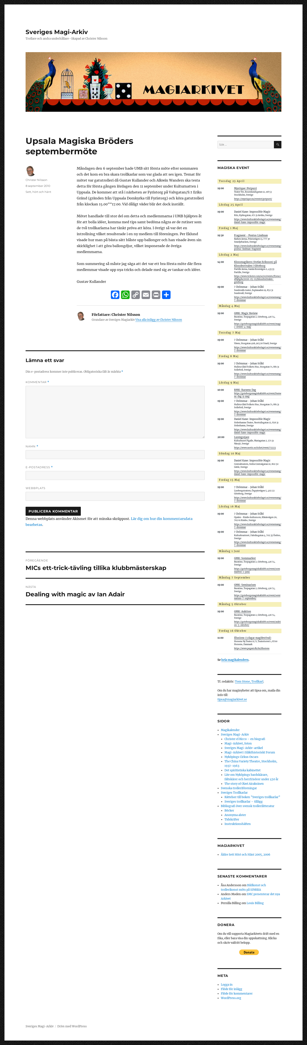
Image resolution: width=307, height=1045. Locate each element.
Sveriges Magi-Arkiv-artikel (243, 748)
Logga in (227, 984)
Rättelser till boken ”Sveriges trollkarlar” (252, 797)
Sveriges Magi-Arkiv (57, 32)
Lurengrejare (241, 437)
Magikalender (230, 730)
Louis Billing (255, 903)
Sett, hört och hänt (38, 191)
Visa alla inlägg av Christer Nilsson (158, 320)
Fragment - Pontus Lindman (251, 235)
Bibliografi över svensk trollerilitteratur (247, 806)
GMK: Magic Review (246, 313)
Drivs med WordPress (72, 1026)
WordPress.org (231, 998)
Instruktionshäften (237, 824)
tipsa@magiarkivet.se (232, 699)
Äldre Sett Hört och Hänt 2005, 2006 (245, 854)
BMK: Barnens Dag (245, 389)
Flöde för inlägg (231, 989)
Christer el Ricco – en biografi (244, 739)
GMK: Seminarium (245, 584)
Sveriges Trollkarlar (234, 792)
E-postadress (39, 467)
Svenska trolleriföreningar (239, 788)
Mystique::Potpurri (245, 188)
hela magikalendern (235, 660)
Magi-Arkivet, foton (238, 743)
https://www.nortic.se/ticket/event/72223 (255, 448)
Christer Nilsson (36, 180)
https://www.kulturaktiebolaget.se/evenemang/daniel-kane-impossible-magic (257, 221)
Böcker (229, 810)
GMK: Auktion (242, 611)
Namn (32, 446)
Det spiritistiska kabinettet (242, 770)
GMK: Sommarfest (245, 558)
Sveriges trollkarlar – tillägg (243, 801)
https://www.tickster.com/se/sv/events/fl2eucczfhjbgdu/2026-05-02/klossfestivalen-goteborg (257, 279)
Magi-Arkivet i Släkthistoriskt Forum (249, 752)
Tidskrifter (231, 819)
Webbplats (35, 488)
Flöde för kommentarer (237, 993)
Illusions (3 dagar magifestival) (252, 637)
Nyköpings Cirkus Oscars (241, 757)
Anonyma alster (235, 815)
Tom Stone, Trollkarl (249, 681)
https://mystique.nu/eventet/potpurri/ (253, 199)
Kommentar (37, 382)
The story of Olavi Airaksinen (244, 784)
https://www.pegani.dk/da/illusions (251, 648)
